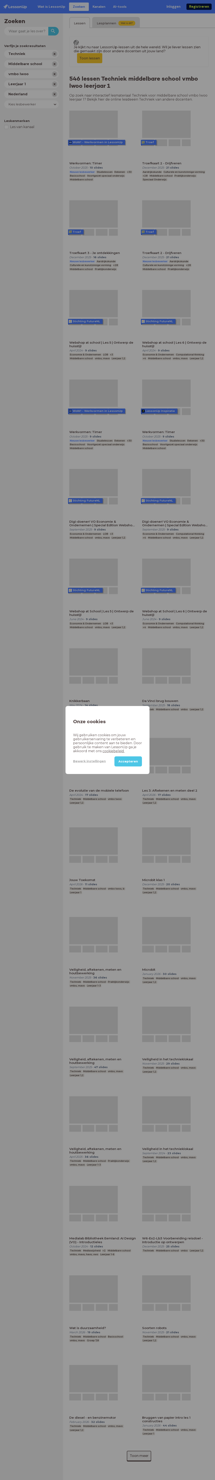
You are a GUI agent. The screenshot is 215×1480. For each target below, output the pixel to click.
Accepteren (128, 761)
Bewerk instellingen (89, 761)
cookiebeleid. (113, 751)
